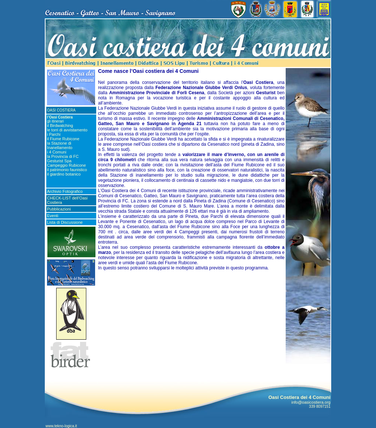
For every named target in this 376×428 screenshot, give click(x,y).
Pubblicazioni (59, 209)
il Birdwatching (60, 125)
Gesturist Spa (59, 161)
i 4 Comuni (56, 152)
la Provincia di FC (63, 156)
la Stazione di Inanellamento (59, 145)
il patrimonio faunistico (67, 169)
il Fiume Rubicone (63, 139)
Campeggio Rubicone (66, 165)
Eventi (52, 215)
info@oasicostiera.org (310, 402)
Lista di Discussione (65, 222)
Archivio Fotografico (65, 191)
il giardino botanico (64, 174)
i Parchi (54, 134)
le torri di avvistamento (67, 130)
